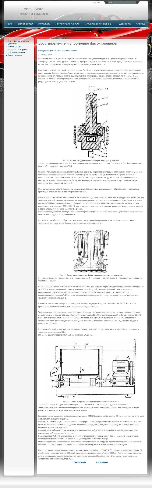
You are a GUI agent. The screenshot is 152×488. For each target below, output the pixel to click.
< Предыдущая (79, 462)
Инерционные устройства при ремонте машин (57, 51)
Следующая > (102, 462)
